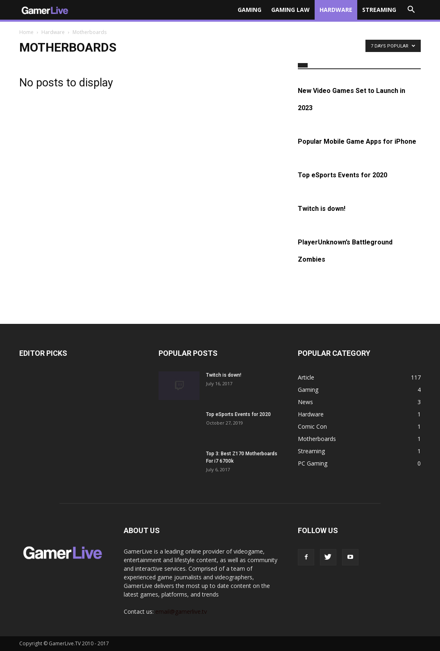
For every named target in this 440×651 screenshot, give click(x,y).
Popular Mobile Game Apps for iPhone (357, 141)
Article (306, 377)
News (305, 402)
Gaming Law (290, 10)
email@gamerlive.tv (181, 611)
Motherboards (317, 439)
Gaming (249, 10)
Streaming (379, 10)
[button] (411, 10)
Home (26, 32)
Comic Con (312, 426)
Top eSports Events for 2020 (342, 175)
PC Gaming (312, 463)
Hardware (336, 10)
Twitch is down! (321, 208)
